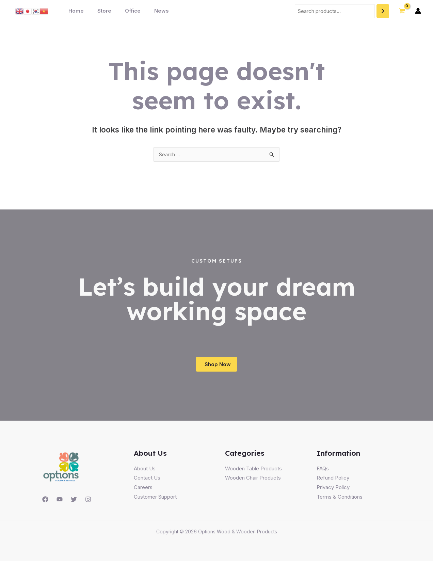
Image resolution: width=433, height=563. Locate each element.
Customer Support (155, 498)
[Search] (382, 11)
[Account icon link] (418, 11)
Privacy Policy (333, 489)
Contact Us (147, 479)
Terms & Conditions (340, 498)
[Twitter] (74, 501)
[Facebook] (45, 501)
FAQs (323, 470)
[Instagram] (88, 501)
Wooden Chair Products (253, 479)
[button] (217, 366)
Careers (143, 489)
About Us (145, 470)
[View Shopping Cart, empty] (402, 11)
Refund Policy (333, 479)
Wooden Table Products (253, 470)
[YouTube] (60, 501)
